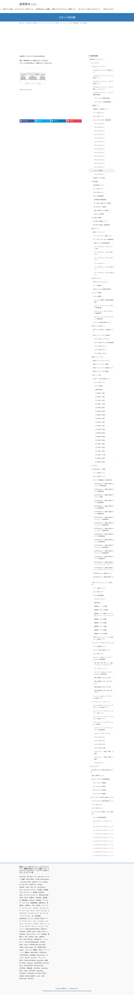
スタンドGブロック (99, 145)
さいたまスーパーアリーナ (99, 66)
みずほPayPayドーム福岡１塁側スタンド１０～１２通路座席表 (104, 518)
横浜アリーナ (95, 228)
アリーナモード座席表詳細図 (102, 98)
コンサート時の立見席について (101, 650)
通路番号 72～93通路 (100, 630)
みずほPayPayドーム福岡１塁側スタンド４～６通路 (104, 496)
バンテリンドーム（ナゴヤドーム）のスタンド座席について (103, 717)
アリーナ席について (98, 112)
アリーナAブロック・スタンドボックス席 (103, 247)
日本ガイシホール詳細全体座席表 (102, 289)
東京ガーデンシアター (98, 357)
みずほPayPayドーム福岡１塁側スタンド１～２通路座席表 (104, 484)
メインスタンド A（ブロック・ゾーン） (103, 822)
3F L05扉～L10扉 (100, 422)
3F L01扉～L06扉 (100, 418)
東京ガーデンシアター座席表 (101, 371)
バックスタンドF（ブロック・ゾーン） (103, 841)
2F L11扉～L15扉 (100, 400)
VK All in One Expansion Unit (72, 990)
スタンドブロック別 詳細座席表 (102, 120)
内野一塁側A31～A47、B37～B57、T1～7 (103, 682)
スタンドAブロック (99, 123)
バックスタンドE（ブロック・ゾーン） (103, 837)
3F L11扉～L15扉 (100, 426)
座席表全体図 (99, 389)
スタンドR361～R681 (100, 748)
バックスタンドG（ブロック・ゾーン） (103, 844)
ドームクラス (94, 465)
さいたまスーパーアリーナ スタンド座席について (103, 82)
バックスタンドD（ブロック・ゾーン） (103, 834)
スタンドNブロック (99, 174)
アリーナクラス (95, 63)
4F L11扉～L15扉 (100, 451)
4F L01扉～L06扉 (100, 444)
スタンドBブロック (99, 127)
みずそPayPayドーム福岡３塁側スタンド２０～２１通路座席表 (104, 546)
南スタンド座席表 (99, 214)
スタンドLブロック (99, 163)
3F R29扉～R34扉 (100, 436)
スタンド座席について (99, 476)
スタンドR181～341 (99, 744)
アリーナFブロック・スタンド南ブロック (104, 273)
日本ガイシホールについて (100, 282)
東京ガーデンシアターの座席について (103, 368)
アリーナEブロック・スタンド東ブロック (104, 268)
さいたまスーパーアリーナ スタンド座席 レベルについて (103, 88)
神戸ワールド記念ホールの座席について (103, 330)
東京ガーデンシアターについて (101, 360)
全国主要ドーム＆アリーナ (96, 59)
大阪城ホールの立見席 (99, 178)
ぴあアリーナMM (96, 375)
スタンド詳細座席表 (98, 196)
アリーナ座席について (99, 473)
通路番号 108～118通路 (101, 610)
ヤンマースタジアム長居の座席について (102, 801)
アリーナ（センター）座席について (102, 236)
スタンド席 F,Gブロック (100, 346)
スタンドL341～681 (99, 740)
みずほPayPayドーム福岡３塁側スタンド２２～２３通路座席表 (104, 552)
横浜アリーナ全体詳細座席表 (102, 243)
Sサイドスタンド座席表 (99, 793)
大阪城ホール (95, 105)
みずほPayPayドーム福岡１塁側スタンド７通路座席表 (104, 501)
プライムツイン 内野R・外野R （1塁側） (104, 758)
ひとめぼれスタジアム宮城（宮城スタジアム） (102, 771)
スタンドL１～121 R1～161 (102, 733)
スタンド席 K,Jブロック (100, 353)
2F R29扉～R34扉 (100, 411)
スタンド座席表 (97, 296)
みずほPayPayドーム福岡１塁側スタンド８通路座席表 (104, 507)
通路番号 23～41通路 (100, 619)
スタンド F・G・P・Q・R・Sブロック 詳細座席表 (103, 318)
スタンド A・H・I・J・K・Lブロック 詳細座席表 (104, 306)
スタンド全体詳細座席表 (99, 817)
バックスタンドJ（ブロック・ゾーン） (103, 855)
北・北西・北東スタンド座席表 (102, 203)
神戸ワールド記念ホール (98, 326)
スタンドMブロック (99, 167)
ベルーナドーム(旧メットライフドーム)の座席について (103, 697)
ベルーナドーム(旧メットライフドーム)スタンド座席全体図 (104, 673)
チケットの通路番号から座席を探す (102, 480)
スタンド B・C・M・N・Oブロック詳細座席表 (103, 312)
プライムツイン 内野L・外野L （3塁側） (104, 752)
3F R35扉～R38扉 (100, 440)
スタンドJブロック (99, 156)
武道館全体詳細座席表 (100, 199)
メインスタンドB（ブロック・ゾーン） (103, 826)
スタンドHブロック (99, 149)
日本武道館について (98, 185)
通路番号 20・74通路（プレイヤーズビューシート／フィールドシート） (104, 614)
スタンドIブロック (99, 152)
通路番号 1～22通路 (100, 606)
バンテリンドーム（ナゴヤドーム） (101, 702)
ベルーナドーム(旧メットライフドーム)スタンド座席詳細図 (103, 658)
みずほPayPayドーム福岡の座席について (103, 578)
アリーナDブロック (99, 263)
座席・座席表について (98, 775)
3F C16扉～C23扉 (100, 429)
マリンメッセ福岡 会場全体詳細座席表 (103, 301)
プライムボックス (99, 763)
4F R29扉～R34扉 (100, 458)
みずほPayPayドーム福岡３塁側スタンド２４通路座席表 (104, 557)
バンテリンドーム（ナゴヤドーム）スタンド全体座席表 (103, 729)
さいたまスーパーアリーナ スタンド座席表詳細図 (103, 93)
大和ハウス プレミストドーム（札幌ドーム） (103, 583)
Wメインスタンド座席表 (99, 783)
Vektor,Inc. (83, 990)
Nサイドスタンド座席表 (99, 790)
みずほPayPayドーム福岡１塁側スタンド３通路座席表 (104, 490)
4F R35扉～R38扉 (100, 462)
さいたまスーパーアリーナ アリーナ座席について (103, 77)
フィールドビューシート (100, 668)
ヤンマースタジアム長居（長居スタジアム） (102, 797)
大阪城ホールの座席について (101, 109)
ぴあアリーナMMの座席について (101, 379)
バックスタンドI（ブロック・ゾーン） (103, 852)
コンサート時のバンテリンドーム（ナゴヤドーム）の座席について (103, 706)
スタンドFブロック (99, 141)
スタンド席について (98, 116)
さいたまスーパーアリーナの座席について (103, 71)
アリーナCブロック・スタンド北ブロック (103, 259)
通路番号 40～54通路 (100, 623)
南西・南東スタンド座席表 (101, 210)
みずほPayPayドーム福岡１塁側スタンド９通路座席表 (104, 512)
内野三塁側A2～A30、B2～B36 (102, 687)
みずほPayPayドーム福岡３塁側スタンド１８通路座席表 (104, 535)
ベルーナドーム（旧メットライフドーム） (103, 643)
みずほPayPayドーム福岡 (98, 469)
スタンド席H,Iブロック (100, 350)
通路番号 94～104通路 (100, 633)
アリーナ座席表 (97, 285)
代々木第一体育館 (96, 217)
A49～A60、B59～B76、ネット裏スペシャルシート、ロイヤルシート (103, 664)
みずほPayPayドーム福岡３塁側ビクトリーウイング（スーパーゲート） (104, 568)
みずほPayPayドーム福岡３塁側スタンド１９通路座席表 (104, 540)
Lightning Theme (60, 990)
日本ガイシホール (96, 278)
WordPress (51, 990)
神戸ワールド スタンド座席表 (101, 335)
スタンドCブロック (99, 131)
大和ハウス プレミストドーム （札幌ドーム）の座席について (103, 638)
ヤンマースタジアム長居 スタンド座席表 (102, 813)
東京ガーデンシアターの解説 (101, 364)
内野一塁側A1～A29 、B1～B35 (102, 677)
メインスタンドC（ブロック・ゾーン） (103, 830)
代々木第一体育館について (100, 221)
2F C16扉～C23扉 (100, 404)
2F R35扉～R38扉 (100, 415)
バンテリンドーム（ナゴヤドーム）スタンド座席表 (103, 723)
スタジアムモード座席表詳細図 (102, 102)
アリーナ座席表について (99, 646)
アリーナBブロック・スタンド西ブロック (103, 253)
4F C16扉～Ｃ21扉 (100, 455)
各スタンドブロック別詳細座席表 (101, 779)
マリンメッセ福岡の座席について (102, 322)
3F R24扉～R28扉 (100, 433)
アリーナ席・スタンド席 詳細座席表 (103, 239)
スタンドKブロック (99, 160)
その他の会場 (93, 56)
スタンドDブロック (99, 134)
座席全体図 (97, 602)
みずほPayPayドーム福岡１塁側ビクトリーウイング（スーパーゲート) (104, 563)
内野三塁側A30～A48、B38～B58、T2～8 (103, 691)
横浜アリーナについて (99, 232)
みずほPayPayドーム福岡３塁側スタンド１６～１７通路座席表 (104, 529)
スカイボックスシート (100, 599)
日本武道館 (95, 181)
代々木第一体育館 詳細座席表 (101, 225)
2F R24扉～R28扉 (100, 407)
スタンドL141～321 (99, 737)
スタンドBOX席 (98, 170)
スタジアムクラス (94, 766)
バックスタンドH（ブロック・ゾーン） (103, 848)
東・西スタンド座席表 (100, 207)
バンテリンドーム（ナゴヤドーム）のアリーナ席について (103, 712)
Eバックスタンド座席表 (99, 786)
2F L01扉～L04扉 (100, 393)
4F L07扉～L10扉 (100, 447)
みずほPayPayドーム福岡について (102, 573)
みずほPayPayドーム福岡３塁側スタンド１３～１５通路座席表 (104, 524)
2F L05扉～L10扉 (100, 397)
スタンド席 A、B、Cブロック (102, 339)
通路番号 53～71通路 (100, 626)
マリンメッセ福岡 (96, 293)
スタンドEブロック (99, 138)
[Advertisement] (67, 37)
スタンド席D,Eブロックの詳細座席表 (104, 342)
